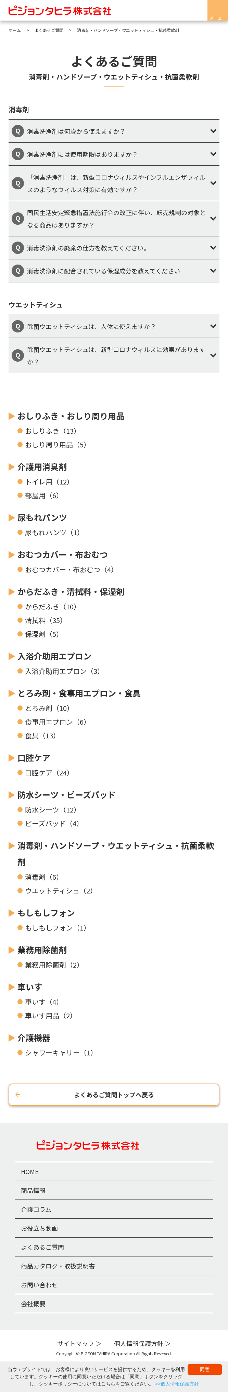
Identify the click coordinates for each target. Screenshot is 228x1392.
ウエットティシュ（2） (61, 891)
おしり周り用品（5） (57, 444)
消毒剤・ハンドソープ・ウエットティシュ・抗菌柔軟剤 (115, 853)
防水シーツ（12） (52, 810)
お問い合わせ (39, 1284)
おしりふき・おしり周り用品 (70, 416)
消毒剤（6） (44, 877)
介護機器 (33, 1037)
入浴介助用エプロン (54, 656)
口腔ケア (33, 757)
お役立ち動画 (39, 1228)
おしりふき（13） (52, 431)
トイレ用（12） (49, 482)
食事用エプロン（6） (57, 722)
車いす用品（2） (51, 1015)
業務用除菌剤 (42, 950)
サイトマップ (75, 1343)
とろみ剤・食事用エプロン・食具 (79, 693)
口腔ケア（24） (49, 772)
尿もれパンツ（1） (54, 532)
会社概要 (33, 1303)
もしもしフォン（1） (57, 928)
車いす (29, 987)
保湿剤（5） (44, 634)
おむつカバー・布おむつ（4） (71, 569)
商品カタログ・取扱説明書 (58, 1265)
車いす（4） (44, 1002)
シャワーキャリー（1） (61, 1052)
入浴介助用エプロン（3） (64, 671)
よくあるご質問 (42, 1246)
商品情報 (33, 1190)
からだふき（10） (52, 606)
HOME (30, 1171)
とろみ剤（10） (49, 708)
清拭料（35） (46, 620)
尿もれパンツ (42, 517)
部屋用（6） (44, 495)
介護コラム (36, 1209)
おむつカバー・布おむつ (62, 554)
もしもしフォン (46, 912)
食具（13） (42, 735)
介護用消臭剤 (42, 466)
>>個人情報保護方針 (177, 1384)
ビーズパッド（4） (54, 823)
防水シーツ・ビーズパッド (66, 794)
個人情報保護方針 (138, 1343)
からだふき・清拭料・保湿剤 (70, 591)
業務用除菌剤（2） (54, 965)
